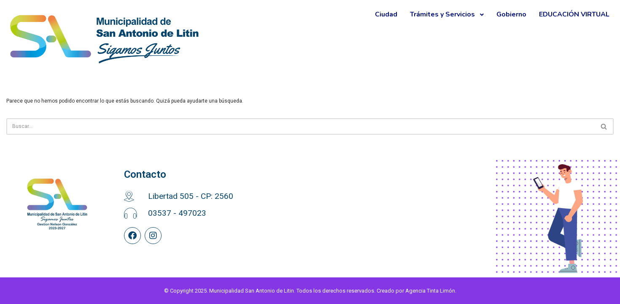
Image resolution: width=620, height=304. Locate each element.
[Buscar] (300, 126)
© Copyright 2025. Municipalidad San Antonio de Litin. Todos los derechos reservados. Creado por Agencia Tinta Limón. (310, 290)
